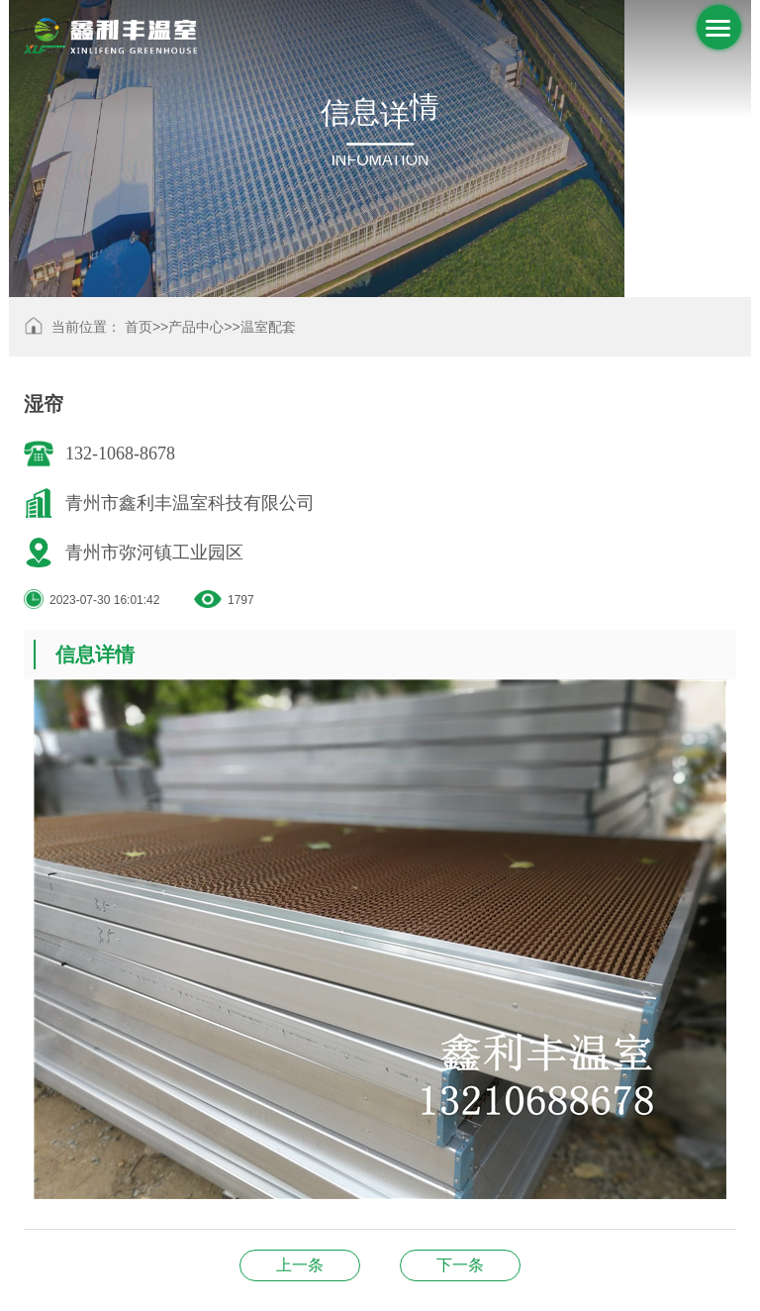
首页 (138, 327)
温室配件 (300, 1265)
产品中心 (196, 327)
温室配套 (268, 327)
